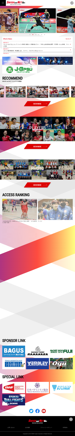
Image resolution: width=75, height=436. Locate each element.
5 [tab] (42, 35)
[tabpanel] (37, 20)
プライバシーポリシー (46, 427)
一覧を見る (67, 38)
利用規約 (65, 427)
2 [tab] (33, 35)
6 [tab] (45, 35)
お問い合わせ (11, 427)
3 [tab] (36, 35)
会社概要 (27, 427)
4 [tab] (39, 35)
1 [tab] (30, 35)
